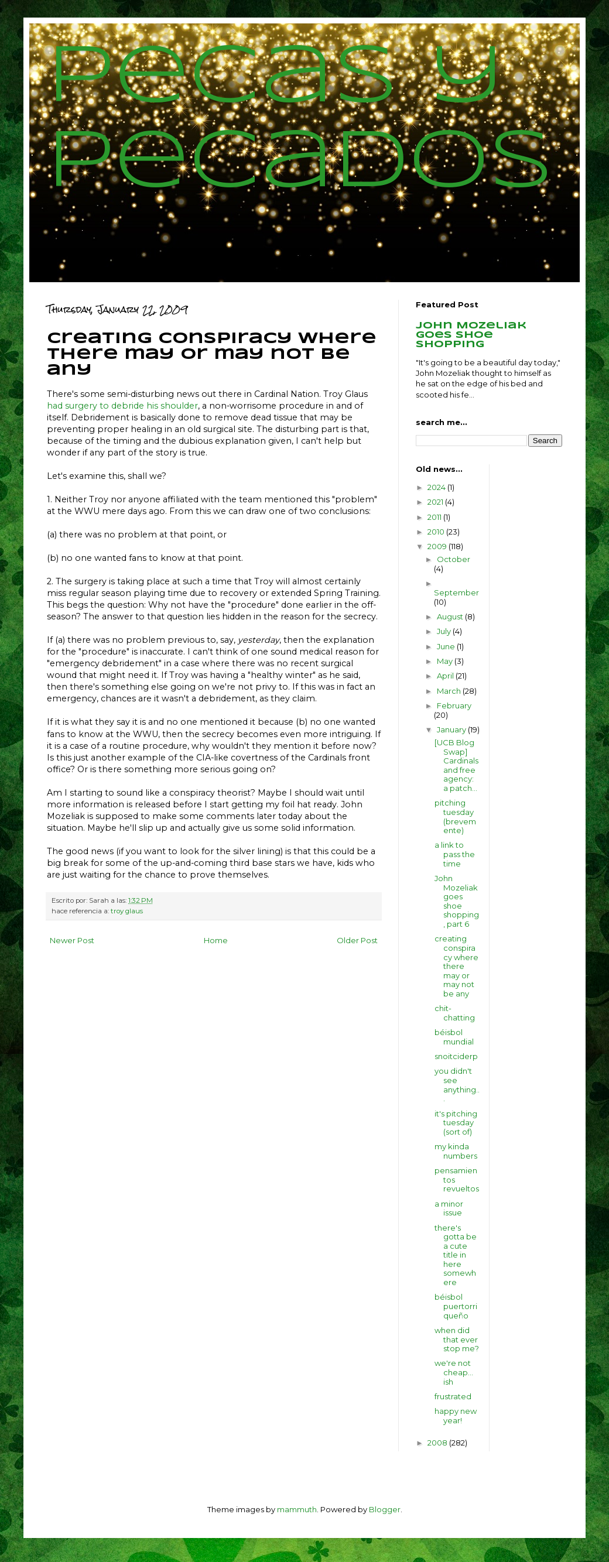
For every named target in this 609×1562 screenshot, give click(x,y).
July (445, 631)
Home (216, 940)
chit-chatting (454, 1012)
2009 (438, 546)
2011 (435, 517)
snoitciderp (456, 1056)
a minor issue (448, 1208)
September (456, 592)
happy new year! (455, 1415)
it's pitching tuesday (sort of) (455, 1122)
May (445, 661)
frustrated (452, 1396)
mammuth (297, 1509)
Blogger (385, 1509)
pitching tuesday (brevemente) (455, 816)
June (447, 646)
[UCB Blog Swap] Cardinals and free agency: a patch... (456, 765)
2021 (436, 501)
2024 (437, 487)
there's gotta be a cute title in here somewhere (455, 1255)
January (452, 729)
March (450, 691)
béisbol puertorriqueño (455, 1306)
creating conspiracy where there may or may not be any (456, 966)
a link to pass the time (454, 854)
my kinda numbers (455, 1151)
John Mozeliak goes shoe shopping (471, 335)
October (453, 559)
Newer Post (72, 940)
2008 (438, 1442)
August (451, 616)
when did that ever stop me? (456, 1339)
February (454, 705)
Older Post (357, 940)
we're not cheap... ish (453, 1372)
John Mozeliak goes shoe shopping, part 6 (456, 901)
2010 (436, 531)
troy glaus (127, 911)
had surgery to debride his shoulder (122, 405)
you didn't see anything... (457, 1084)
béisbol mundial (454, 1036)
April (446, 675)
